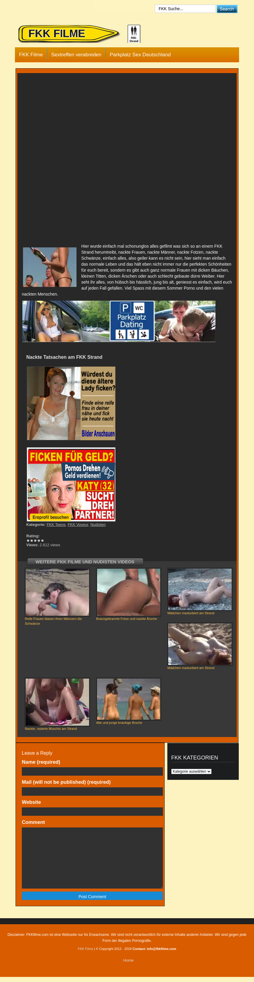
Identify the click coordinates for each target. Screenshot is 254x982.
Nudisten (97, 524)
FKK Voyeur (78, 524)
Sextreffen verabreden (76, 55)
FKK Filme (31, 55)
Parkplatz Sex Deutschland (140, 55)
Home (128, 960)
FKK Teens (56, 524)
